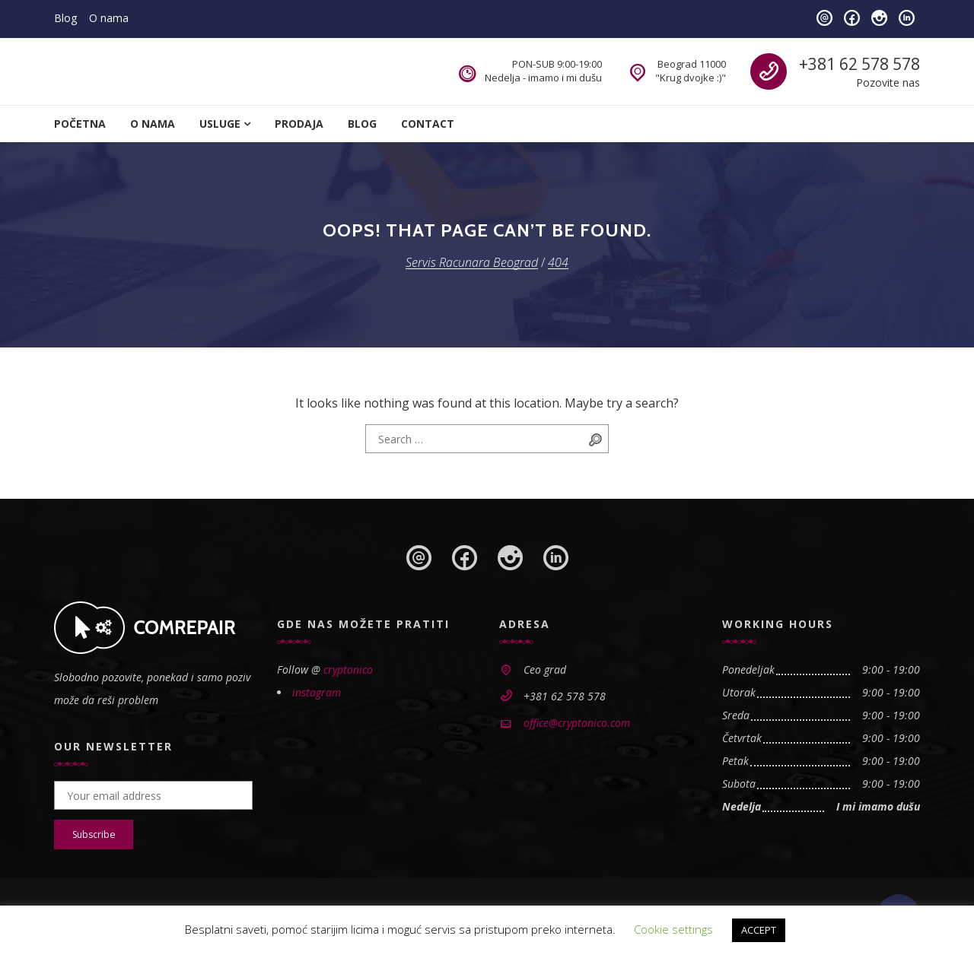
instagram (316, 692)
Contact (427, 123)
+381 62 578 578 (859, 64)
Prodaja (299, 123)
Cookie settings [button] (673, 929)
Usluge (219, 123)
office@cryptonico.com (577, 722)
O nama (109, 18)
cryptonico (348, 669)
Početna (80, 123)
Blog (65, 18)
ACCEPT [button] (758, 930)
